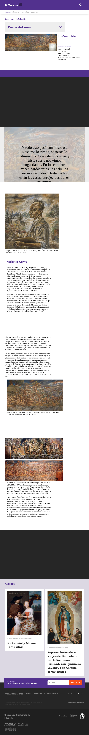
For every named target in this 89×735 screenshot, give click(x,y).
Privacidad (80, 702)
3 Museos (11, 5)
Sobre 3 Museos (11, 693)
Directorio (38, 693)
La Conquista (35, 12)
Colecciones (15, 12)
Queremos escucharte (15, 695)
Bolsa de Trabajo (25, 693)
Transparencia (71, 702)
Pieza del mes (25, 12)
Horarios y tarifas (51, 693)
